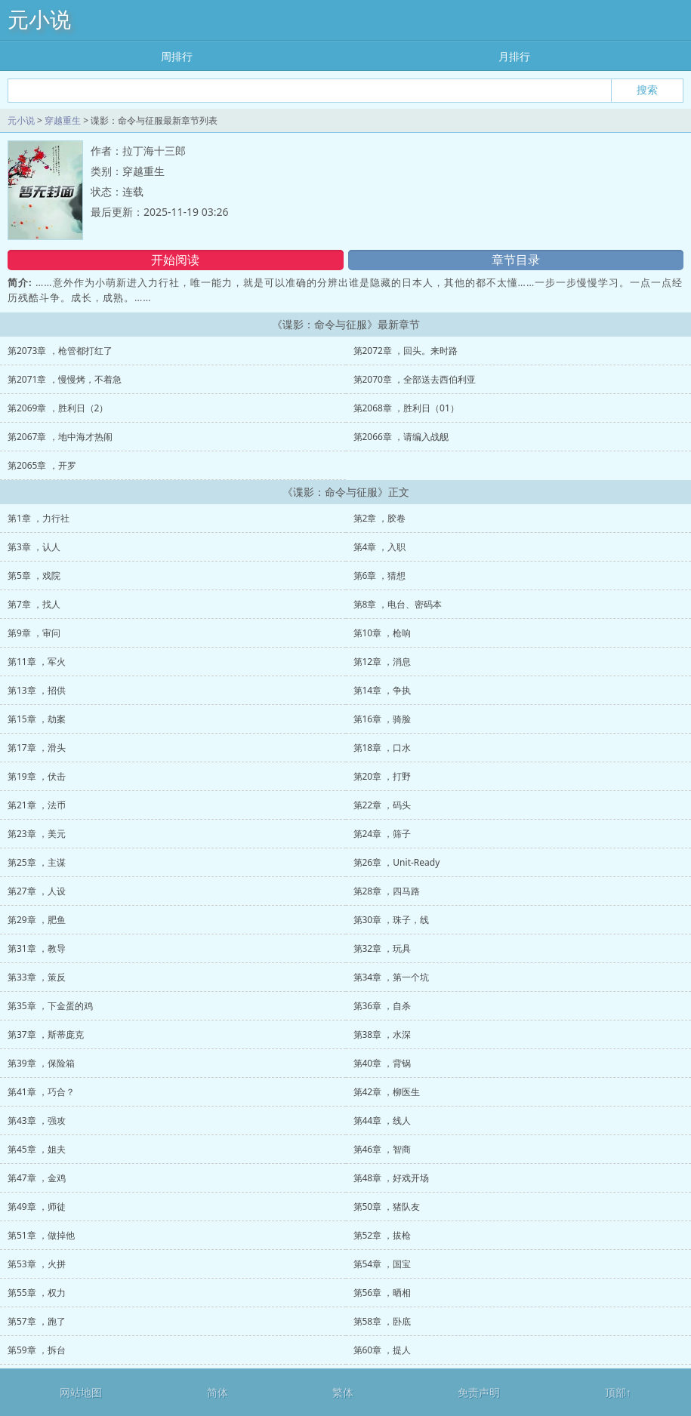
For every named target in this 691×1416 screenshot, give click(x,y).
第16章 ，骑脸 (382, 719)
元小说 (39, 20)
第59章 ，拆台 (37, 1350)
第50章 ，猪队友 (387, 1206)
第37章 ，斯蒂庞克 (46, 1034)
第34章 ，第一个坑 (391, 977)
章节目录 (516, 259)
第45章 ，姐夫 (37, 1149)
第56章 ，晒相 (382, 1292)
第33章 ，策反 (37, 977)
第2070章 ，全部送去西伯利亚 (415, 379)
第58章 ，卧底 (382, 1321)
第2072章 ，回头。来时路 (405, 350)
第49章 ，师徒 (37, 1206)
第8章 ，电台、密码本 (398, 604)
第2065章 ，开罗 (42, 465)
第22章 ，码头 (382, 805)
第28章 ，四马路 (387, 891)
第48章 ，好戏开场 (391, 1177)
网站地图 (81, 1392)
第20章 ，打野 (382, 776)
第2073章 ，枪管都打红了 (60, 350)
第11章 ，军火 (37, 661)
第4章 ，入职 (379, 546)
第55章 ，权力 (37, 1292)
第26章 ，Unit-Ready (396, 862)
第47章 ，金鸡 (37, 1177)
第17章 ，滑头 (37, 747)
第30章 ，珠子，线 (391, 919)
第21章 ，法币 (37, 805)
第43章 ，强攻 (37, 1120)
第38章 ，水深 (382, 1034)
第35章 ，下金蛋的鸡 (50, 1005)
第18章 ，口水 (382, 747)
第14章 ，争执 (382, 690)
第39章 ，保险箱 (41, 1063)
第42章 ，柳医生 (387, 1091)
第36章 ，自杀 (382, 1005)
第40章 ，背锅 (382, 1063)
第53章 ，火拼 (37, 1263)
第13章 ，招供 (37, 690)
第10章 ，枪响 (382, 632)
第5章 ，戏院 (34, 575)
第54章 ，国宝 (382, 1263)
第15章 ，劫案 (37, 719)
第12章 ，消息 (382, 661)
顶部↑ (618, 1392)
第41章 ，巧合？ (41, 1091)
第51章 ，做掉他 (41, 1235)
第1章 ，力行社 (38, 518)
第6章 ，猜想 (379, 575)
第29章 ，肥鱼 (37, 919)
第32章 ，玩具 (382, 948)
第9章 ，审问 (34, 632)
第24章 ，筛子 (382, 833)
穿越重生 (63, 120)
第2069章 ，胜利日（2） (58, 408)
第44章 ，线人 (382, 1120)
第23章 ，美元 (37, 833)
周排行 (177, 56)
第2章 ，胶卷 (379, 518)
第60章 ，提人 (382, 1350)
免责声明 (479, 1392)
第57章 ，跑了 (37, 1321)
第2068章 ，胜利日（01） (406, 408)
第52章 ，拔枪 (382, 1235)
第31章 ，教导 (37, 948)
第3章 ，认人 (34, 546)
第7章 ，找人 (34, 604)
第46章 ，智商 (382, 1149)
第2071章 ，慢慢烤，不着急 (65, 379)
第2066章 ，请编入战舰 (401, 436)
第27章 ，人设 (37, 891)
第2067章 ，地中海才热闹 (60, 436)
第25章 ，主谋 (37, 862)
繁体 (342, 1392)
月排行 (514, 56)
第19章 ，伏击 (37, 776)
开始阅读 (175, 259)
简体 (217, 1392)
